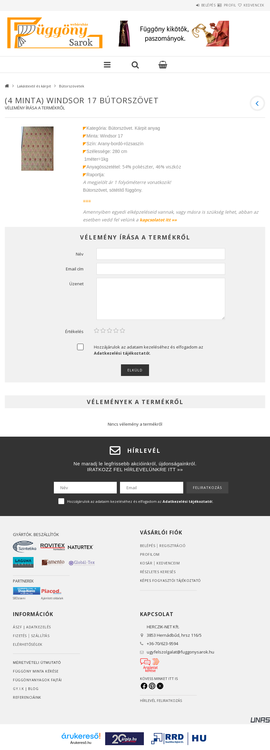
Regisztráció (172, 545)
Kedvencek (250, 5)
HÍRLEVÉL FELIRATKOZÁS (161, 700)
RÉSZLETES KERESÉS (158, 571)
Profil (218, 5)
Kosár (146, 563)
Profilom (150, 554)
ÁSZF (17, 626)
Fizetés (20, 635)
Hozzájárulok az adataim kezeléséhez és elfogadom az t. (148, 350)
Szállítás (41, 635)
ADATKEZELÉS (39, 626)
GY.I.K (18, 688)
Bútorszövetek (71, 86)
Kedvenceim (168, 563)
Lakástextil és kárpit (34, 86)
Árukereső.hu (80, 743)
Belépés (189, 5)
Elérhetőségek (28, 644)
